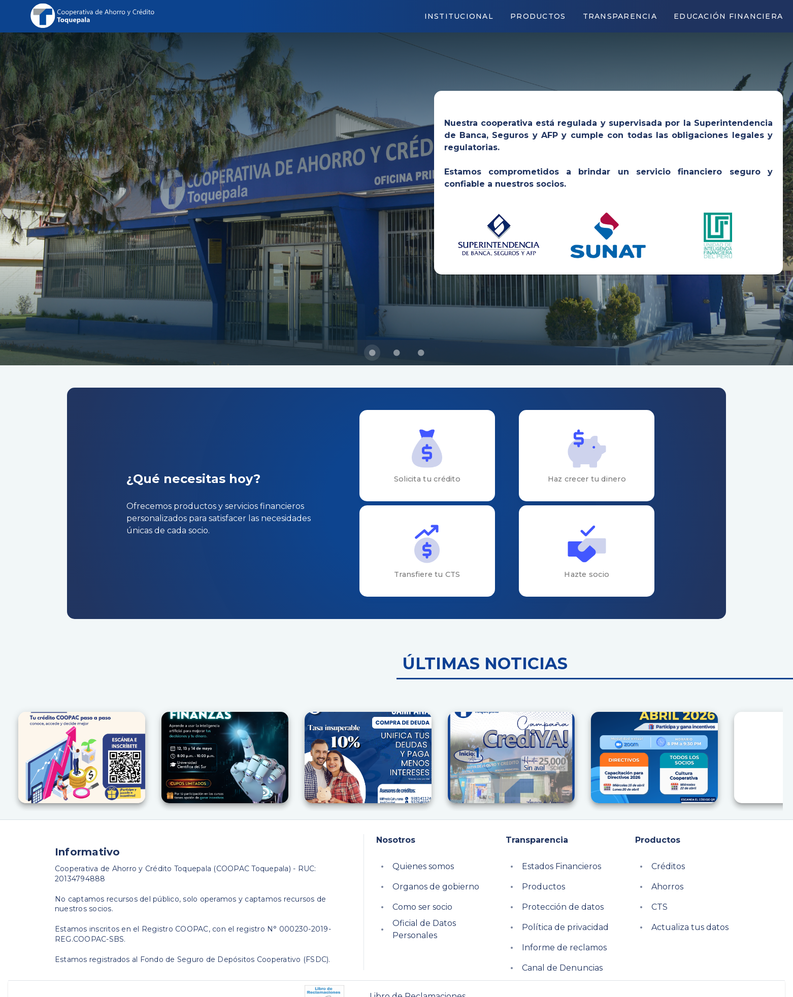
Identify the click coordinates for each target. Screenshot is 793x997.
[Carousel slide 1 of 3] (372, 353)
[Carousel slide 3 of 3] (421, 353)
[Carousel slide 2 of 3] (396, 353)
